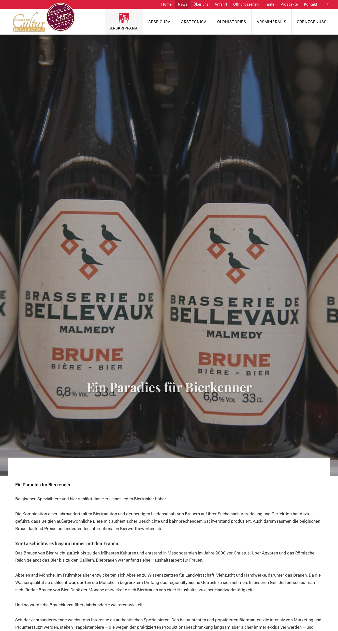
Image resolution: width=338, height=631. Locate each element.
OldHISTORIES (231, 22)
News (182, 4)
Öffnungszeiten (246, 4)
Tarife (269, 4)
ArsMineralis (271, 22)
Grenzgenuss (312, 22)
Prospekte (289, 4)
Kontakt (310, 4)
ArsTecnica (194, 22)
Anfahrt (221, 4)
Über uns (201, 4)
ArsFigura (159, 22)
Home (166, 4)
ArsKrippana (124, 28)
